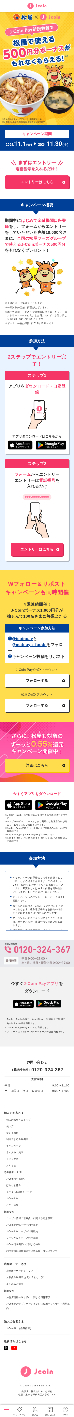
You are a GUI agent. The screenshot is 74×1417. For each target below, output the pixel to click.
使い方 (35, 1415)
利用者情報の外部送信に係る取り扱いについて (32, 1251)
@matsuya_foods (29, 644)
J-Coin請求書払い (16, 1178)
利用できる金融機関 (17, 1139)
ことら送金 (12, 1204)
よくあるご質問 (14, 1152)
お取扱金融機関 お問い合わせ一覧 (25, 1277)
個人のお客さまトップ (20, 1403)
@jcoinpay (22, 638)
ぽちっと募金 (13, 1185)
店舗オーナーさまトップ (19, 1270)
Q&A (65, 1415)
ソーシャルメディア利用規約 (22, 1237)
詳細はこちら (37, 765)
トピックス (12, 1159)
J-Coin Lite (12, 1198)
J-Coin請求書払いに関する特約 (23, 1244)
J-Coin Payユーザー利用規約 (22, 1225)
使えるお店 (50, 1415)
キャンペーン (19, 1415)
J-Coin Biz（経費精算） (19, 1328)
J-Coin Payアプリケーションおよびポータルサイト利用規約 (38, 1306)
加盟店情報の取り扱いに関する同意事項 (28, 1297)
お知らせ (11, 1165)
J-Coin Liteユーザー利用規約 (22, 1231)
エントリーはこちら (36, 182)
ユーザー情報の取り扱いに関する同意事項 (29, 1218)
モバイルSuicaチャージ (19, 1192)
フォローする (37, 681)
